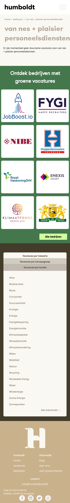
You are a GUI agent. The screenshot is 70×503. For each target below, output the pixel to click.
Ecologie (13, 309)
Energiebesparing (18, 322)
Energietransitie (17, 328)
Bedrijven (18, 19)
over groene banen (50, 471)
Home (7, 19)
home (16, 460)
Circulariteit (15, 296)
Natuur (13, 366)
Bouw (12, 290)
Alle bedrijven (53, 236)
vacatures (19, 465)
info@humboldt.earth (35, 484)
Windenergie (16, 391)
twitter (16, 493)
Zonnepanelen (17, 404)
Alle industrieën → (51, 410)
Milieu (12, 353)
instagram (28, 493)
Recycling (14, 372)
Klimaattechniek (18, 341)
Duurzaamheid (17, 303)
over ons (44, 465)
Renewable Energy (19, 379)
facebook (21, 490)
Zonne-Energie (17, 398)
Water (12, 385)
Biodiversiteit (16, 284)
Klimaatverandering (19, 347)
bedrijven (19, 471)
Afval (12, 277)
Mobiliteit (14, 360)
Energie (13, 315)
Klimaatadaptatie (18, 334)
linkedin (7, 493)
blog (42, 460)
